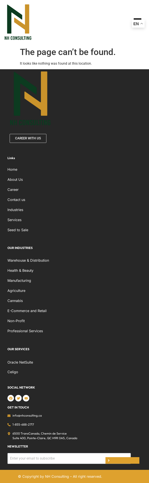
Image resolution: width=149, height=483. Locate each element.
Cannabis (15, 300)
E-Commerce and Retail (27, 311)
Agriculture (16, 290)
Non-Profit (16, 321)
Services (14, 220)
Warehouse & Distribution (28, 260)
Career (13, 189)
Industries (15, 210)
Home (12, 169)
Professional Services (25, 331)
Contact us (16, 199)
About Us (15, 179)
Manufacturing (19, 280)
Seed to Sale (17, 230)
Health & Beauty (20, 270)
